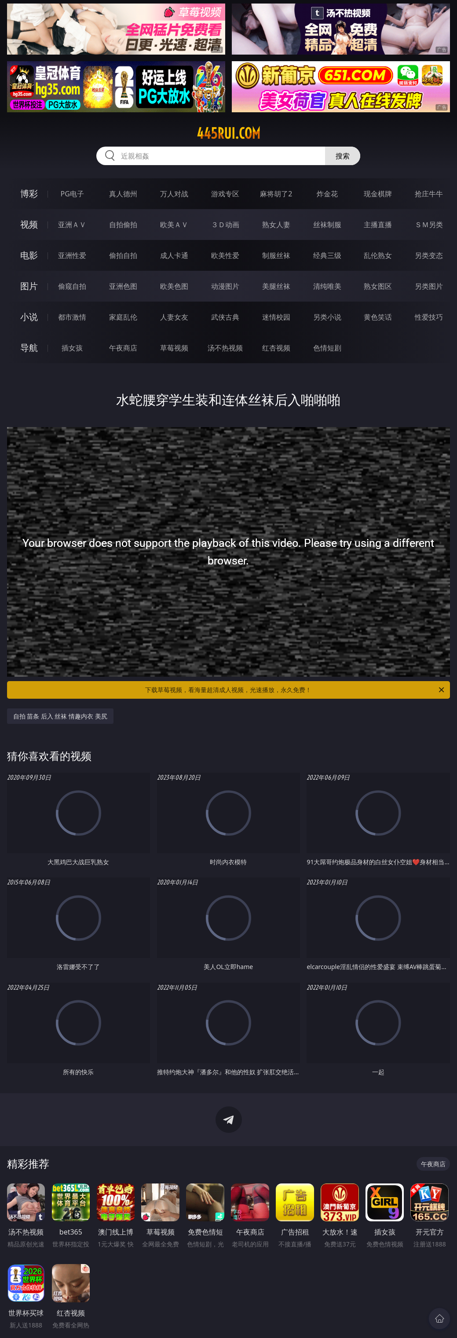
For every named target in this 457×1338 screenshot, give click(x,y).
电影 (29, 255)
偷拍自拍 (123, 255)
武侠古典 (225, 317)
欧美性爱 (225, 255)
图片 (29, 286)
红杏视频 (276, 348)
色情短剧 (327, 348)
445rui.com (228, 133)
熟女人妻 (276, 224)
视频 (29, 224)
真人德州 (123, 194)
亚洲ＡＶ (72, 224)
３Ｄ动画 (225, 224)
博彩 (29, 193)
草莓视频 (174, 348)
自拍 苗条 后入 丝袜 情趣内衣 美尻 (60, 716)
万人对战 (174, 194)
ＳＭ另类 (429, 224)
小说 (29, 317)
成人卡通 (174, 255)
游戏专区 (225, 194)
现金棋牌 (378, 194)
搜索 (343, 156)
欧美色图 (174, 286)
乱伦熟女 (378, 255)
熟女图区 (378, 286)
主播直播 (378, 224)
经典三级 (327, 255)
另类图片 (429, 286)
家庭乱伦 (123, 317)
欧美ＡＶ (174, 224)
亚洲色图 (123, 286)
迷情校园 (276, 317)
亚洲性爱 (72, 255)
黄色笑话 (378, 317)
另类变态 (429, 255)
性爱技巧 (429, 317)
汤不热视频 (225, 348)
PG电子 (72, 194)
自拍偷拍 (123, 224)
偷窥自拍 (72, 286)
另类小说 (327, 317)
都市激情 (72, 317)
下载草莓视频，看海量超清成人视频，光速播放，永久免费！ (295, 690)
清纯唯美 (327, 286)
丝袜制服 (327, 224)
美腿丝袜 (276, 286)
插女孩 (72, 348)
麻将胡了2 (276, 194)
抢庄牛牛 (429, 194)
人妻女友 (174, 317)
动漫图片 (225, 286)
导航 (29, 348)
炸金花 (327, 194)
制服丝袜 (276, 255)
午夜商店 (123, 348)
